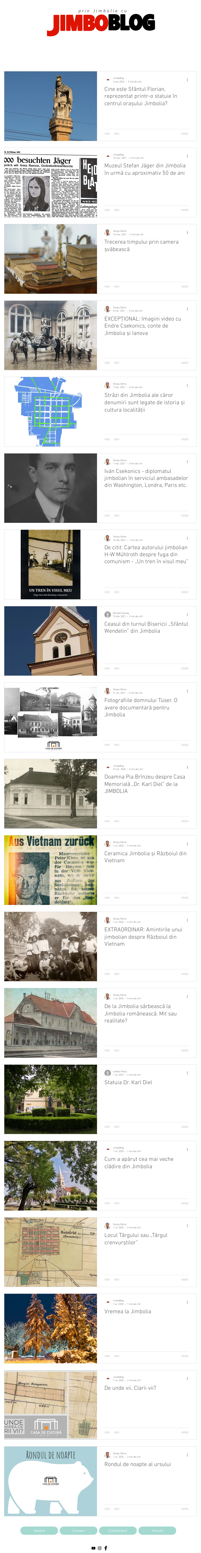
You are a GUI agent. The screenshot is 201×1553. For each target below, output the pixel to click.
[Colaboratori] (118, 1531)
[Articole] (157, 1531)
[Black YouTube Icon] (93, 1548)
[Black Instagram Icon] (99, 1548)
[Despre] (39, 1531)
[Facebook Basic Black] (105, 1548)
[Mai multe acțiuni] (188, 79)
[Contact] (78, 1531)
